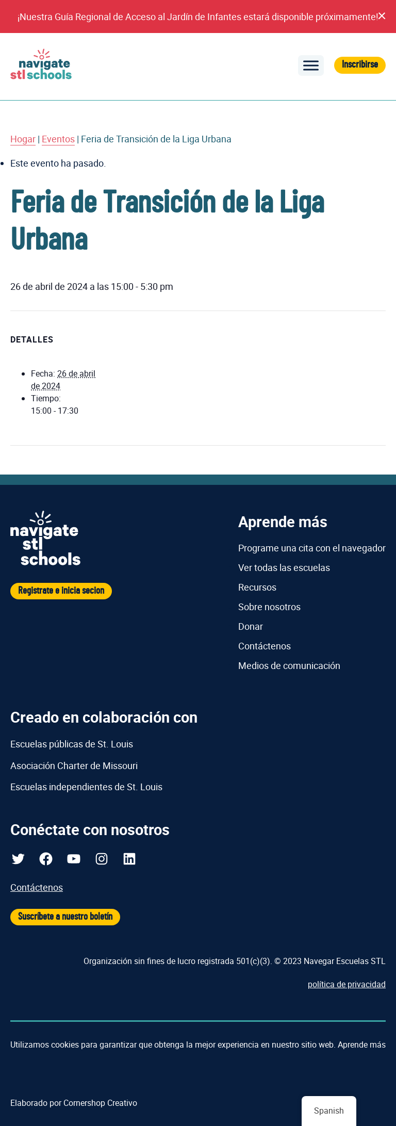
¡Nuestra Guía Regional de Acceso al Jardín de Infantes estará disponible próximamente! (198, 16)
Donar (250, 626)
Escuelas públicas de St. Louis (71, 744)
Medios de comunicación (289, 665)
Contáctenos (264, 646)
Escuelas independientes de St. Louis (86, 786)
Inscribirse (360, 65)
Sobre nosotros (269, 606)
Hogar (23, 139)
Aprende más (362, 1044)
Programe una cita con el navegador (312, 548)
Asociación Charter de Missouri (74, 765)
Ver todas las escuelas (284, 567)
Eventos (58, 139)
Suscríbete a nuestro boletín (65, 917)
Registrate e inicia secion (61, 591)
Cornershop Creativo (100, 1102)
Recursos (257, 587)
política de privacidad (347, 984)
